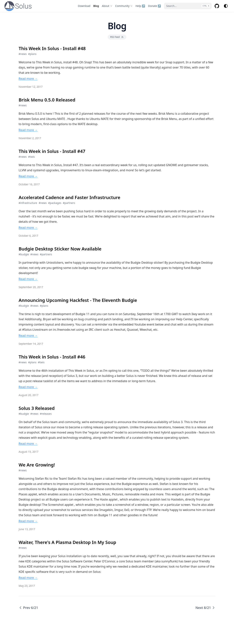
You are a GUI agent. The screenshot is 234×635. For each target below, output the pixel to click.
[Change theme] (226, 6)
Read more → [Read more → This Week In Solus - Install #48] (28, 79)
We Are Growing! (37, 465)
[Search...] (188, 6)
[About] (107, 6)
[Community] (124, 6)
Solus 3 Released (37, 408)
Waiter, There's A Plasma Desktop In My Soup (67, 542)
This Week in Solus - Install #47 (52, 151)
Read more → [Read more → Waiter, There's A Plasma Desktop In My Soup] (28, 578)
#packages (54, 203)
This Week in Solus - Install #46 (52, 357)
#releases (46, 413)
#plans (32, 54)
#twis (31, 156)
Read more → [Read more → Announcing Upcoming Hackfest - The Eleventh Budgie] (28, 336)
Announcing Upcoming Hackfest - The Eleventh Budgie (78, 300)
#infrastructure (28, 203)
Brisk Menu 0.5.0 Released (47, 100)
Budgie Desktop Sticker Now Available (60, 249)
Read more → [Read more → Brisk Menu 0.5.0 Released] (28, 130)
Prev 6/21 (28, 607)
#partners (69, 203)
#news (23, 54)
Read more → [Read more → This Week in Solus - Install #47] (28, 176)
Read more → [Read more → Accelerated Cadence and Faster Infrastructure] (28, 228)
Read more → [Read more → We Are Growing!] (28, 521)
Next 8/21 (205, 607)
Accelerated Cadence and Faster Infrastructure (69, 197)
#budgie (24, 254)
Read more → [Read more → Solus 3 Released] (28, 444)
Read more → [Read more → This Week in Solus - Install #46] (28, 387)
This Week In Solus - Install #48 (52, 48)
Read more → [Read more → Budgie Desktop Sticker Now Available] (28, 279)
